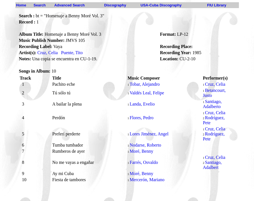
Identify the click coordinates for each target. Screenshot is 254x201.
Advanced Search (69, 5)
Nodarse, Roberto (145, 145)
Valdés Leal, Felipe (147, 92)
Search (40, 5)
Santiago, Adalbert (212, 165)
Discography (115, 5)
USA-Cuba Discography (161, 5)
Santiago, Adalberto (212, 104)
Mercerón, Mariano (147, 179)
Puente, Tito (72, 52)
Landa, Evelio (142, 104)
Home (21, 5)
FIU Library (216, 5)
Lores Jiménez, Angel (149, 133)
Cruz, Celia (47, 52)
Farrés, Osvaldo (144, 162)
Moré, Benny (141, 151)
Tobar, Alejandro (145, 84)
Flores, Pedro (141, 117)
